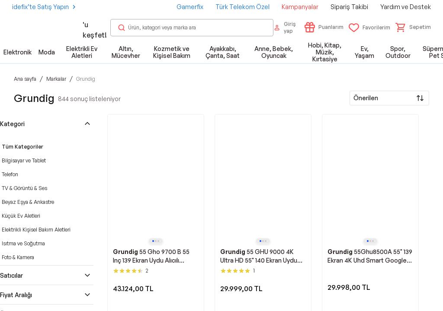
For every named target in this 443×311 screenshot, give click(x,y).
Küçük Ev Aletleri (21, 216)
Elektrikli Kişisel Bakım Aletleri (36, 229)
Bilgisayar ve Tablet (24, 160)
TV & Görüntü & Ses (24, 188)
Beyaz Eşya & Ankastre (28, 202)
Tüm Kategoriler (22, 146)
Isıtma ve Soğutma (23, 243)
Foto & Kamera (18, 257)
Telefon (10, 174)
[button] (413, 27)
